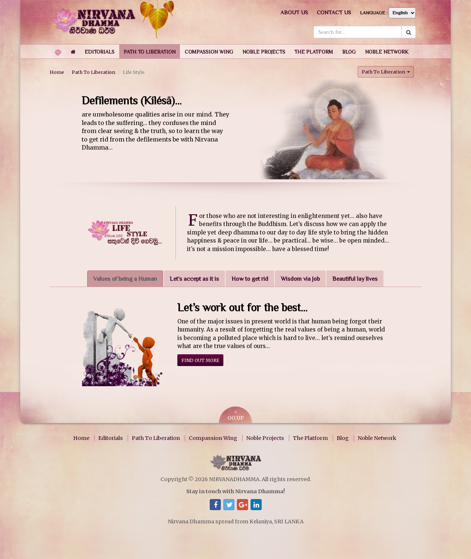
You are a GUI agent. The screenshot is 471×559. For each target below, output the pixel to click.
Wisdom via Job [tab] (300, 278)
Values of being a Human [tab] (125, 278)
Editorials (110, 438)
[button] (99, 51)
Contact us (334, 12)
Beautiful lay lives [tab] (355, 278)
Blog (343, 438)
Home (57, 72)
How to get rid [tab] (249, 278)
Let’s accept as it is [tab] (194, 278)
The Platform (310, 438)
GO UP (235, 415)
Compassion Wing (213, 438)
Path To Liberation (93, 72)
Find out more (200, 360)
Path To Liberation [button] (386, 72)
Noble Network (377, 438)
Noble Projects (265, 438)
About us (294, 12)
